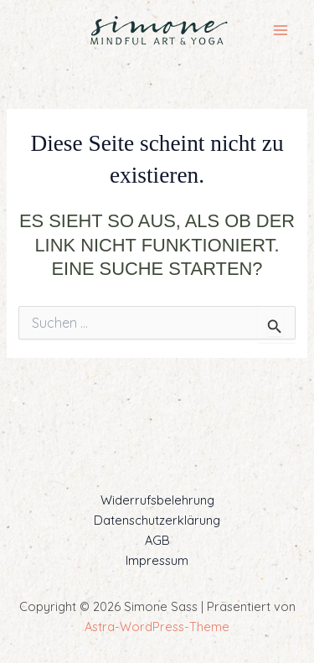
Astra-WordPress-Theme (157, 627)
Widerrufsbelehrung (157, 500)
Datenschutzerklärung (157, 520)
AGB (157, 540)
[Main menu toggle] (280, 30)
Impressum (157, 560)
